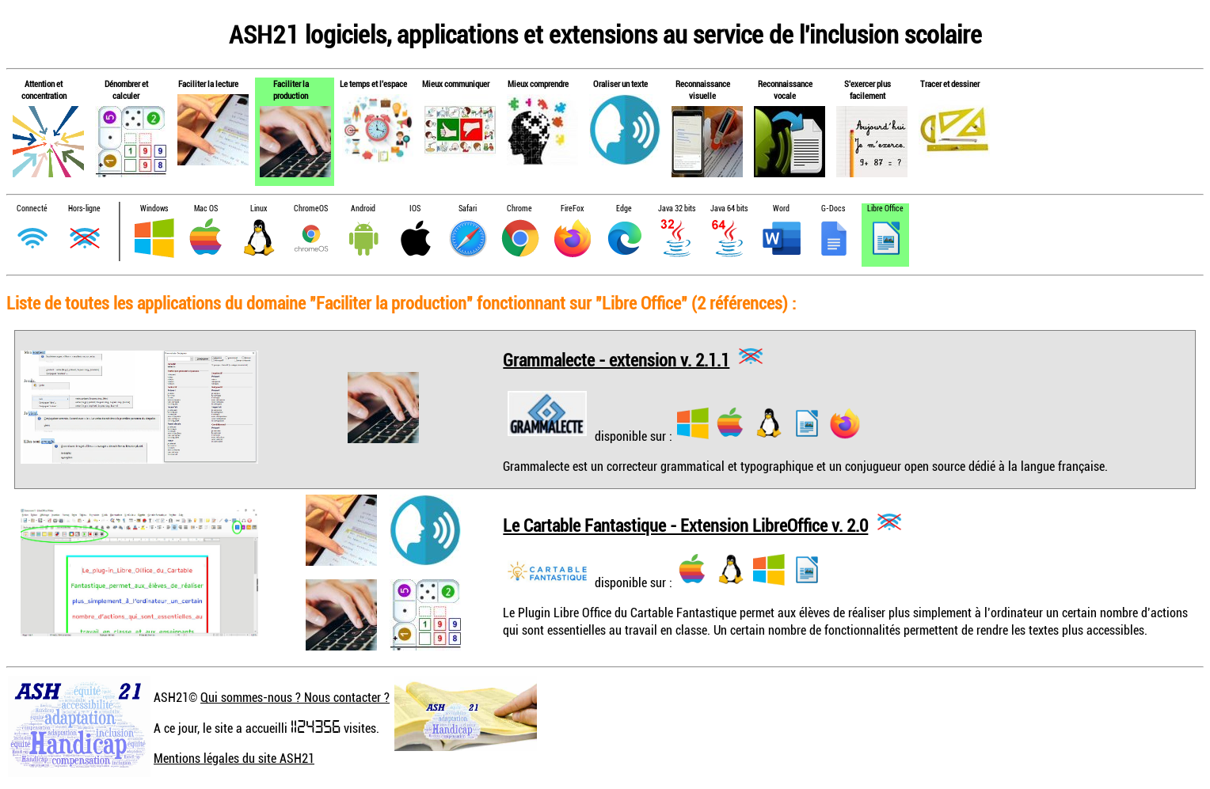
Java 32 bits (676, 208)
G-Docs (833, 208)
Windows (154, 208)
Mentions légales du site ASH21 (234, 758)
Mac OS (206, 208)
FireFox (572, 208)
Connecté (32, 208)
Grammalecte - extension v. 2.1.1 (616, 359)
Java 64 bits (729, 208)
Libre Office (885, 208)
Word (781, 208)
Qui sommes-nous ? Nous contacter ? (295, 697)
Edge (624, 208)
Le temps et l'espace (373, 83)
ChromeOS (311, 208)
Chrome (519, 208)
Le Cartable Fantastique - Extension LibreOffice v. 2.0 (685, 525)
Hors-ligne (84, 208)
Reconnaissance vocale (785, 89)
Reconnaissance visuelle (702, 89)
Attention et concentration (44, 89)
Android (363, 208)
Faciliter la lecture (208, 83)
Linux (258, 208)
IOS (414, 208)
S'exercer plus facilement (867, 89)
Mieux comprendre (538, 83)
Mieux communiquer (455, 83)
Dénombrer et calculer (126, 89)
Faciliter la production (291, 89)
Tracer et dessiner (950, 83)
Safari (468, 208)
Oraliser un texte (620, 83)
